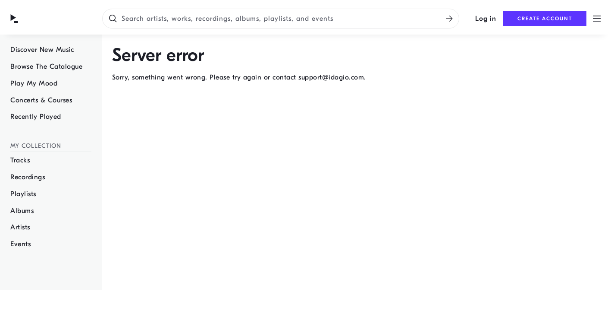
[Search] (449, 18)
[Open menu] (596, 18)
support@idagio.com (331, 77)
